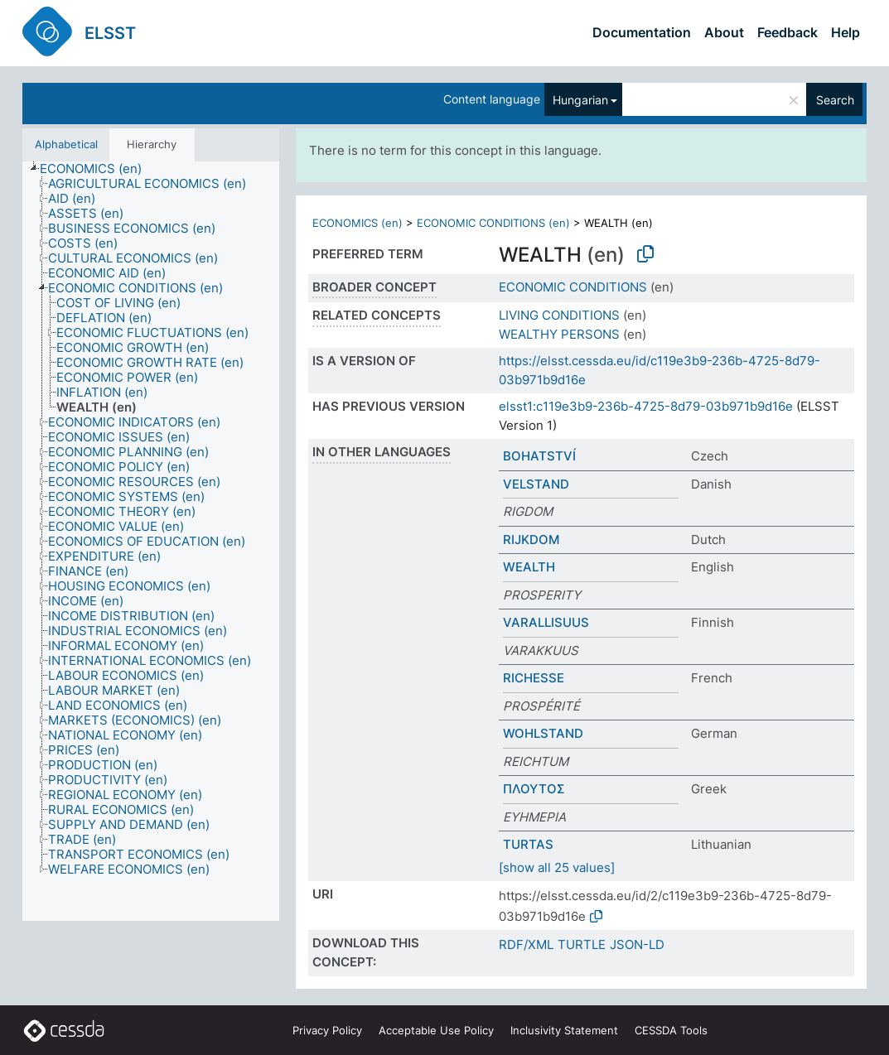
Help (845, 32)
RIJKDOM (531, 539)
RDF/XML (526, 944)
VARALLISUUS (546, 622)
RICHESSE (533, 678)
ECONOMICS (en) (357, 222)
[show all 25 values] (557, 867)
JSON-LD (637, 944)
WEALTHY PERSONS (559, 334)
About (724, 32)
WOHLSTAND (543, 733)
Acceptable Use (436, 1030)
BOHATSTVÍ (539, 456)
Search (835, 100)
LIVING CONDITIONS (559, 315)
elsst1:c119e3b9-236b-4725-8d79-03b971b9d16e (646, 406)
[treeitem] (98, 168)
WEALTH (529, 567)
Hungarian (580, 100)
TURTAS (528, 844)
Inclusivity (564, 1030)
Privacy (327, 1030)
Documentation (641, 32)
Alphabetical (66, 144)
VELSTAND (536, 484)
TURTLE (582, 944)
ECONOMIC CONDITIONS (573, 287)
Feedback (787, 32)
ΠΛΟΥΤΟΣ (534, 789)
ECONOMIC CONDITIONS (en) (493, 222)
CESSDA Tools (671, 1030)
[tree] (150, 541)
